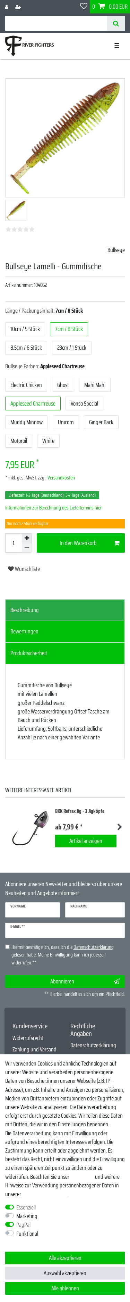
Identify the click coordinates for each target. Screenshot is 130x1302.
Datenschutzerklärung (93, 1045)
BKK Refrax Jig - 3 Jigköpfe (79, 811)
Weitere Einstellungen (27, 1242)
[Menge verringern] (27, 548)
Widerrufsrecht (28, 1037)
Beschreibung (24, 609)
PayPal (23, 1225)
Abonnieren (85, 981)
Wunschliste (24, 568)
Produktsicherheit (28, 653)
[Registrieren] (19, 6)
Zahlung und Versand (34, 1049)
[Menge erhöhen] (27, 538)
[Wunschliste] (84, 6)
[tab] (65, 610)
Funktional (27, 1234)
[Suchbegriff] (56, 23)
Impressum (82, 1176)
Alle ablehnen (65, 1288)
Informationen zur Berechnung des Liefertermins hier (53, 508)
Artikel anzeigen (85, 840)
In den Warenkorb (90, 542)
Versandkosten (60, 478)
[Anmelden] (7, 6)
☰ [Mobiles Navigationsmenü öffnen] (117, 45)
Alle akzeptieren (65, 1257)
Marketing (26, 1216)
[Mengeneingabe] (13, 543)
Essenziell (26, 1207)
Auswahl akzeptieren (65, 1273)
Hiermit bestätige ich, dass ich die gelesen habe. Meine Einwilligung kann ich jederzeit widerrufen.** (62, 955)
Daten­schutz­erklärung (45, 1193)
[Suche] (116, 23)
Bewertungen (24, 631)
